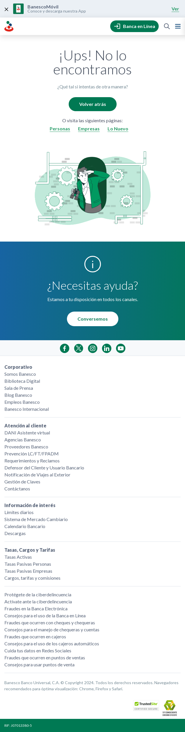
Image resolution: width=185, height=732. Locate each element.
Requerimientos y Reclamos (32, 460)
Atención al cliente (25, 425)
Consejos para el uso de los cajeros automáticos (51, 643)
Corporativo (18, 367)
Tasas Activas (18, 557)
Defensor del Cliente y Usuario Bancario (44, 467)
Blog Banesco (18, 395)
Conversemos (92, 319)
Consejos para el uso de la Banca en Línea (45, 615)
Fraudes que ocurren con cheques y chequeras (49, 622)
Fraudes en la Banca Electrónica (36, 608)
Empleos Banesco (22, 402)
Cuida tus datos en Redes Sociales (37, 650)
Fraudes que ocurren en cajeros (35, 636)
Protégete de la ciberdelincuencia (37, 594)
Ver (175, 8)
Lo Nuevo (118, 128)
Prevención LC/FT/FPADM (31, 453)
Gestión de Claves (22, 481)
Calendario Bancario (24, 526)
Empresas (89, 128)
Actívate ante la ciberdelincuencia (38, 601)
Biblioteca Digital (22, 381)
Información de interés (30, 505)
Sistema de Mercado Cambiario (36, 519)
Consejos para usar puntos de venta (39, 664)
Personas (60, 128)
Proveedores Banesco (26, 446)
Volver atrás (92, 104)
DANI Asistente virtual (27, 432)
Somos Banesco (20, 374)
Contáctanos (17, 488)
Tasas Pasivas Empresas (28, 571)
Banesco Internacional (26, 409)
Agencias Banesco (22, 439)
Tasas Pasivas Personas (27, 564)
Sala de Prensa (18, 388)
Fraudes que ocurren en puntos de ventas (44, 657)
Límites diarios (19, 512)
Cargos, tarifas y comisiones (32, 578)
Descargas (15, 533)
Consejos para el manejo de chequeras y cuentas (51, 629)
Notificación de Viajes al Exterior (37, 474)
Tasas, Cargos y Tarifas (29, 550)
